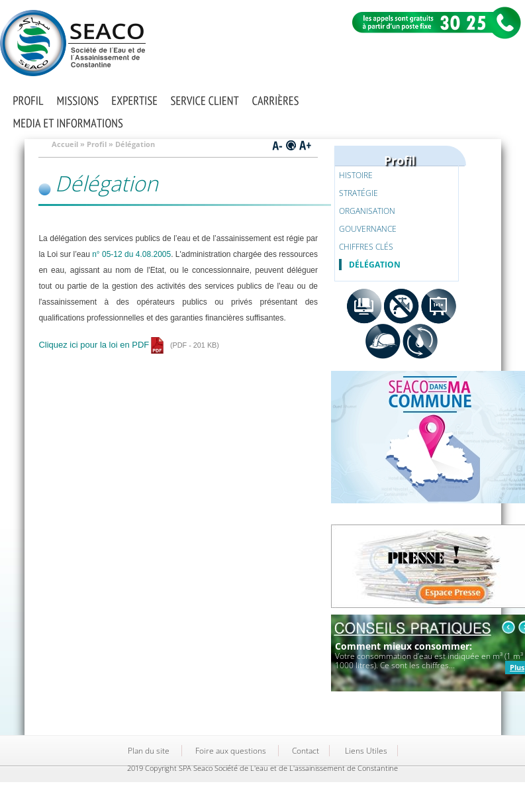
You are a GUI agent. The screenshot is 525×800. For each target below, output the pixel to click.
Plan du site (148, 750)
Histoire (356, 175)
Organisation (367, 211)
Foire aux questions (230, 750)
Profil (97, 144)
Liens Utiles (366, 750)
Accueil (65, 144)
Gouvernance (368, 228)
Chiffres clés (366, 246)
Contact (305, 750)
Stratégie (358, 193)
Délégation (375, 264)
